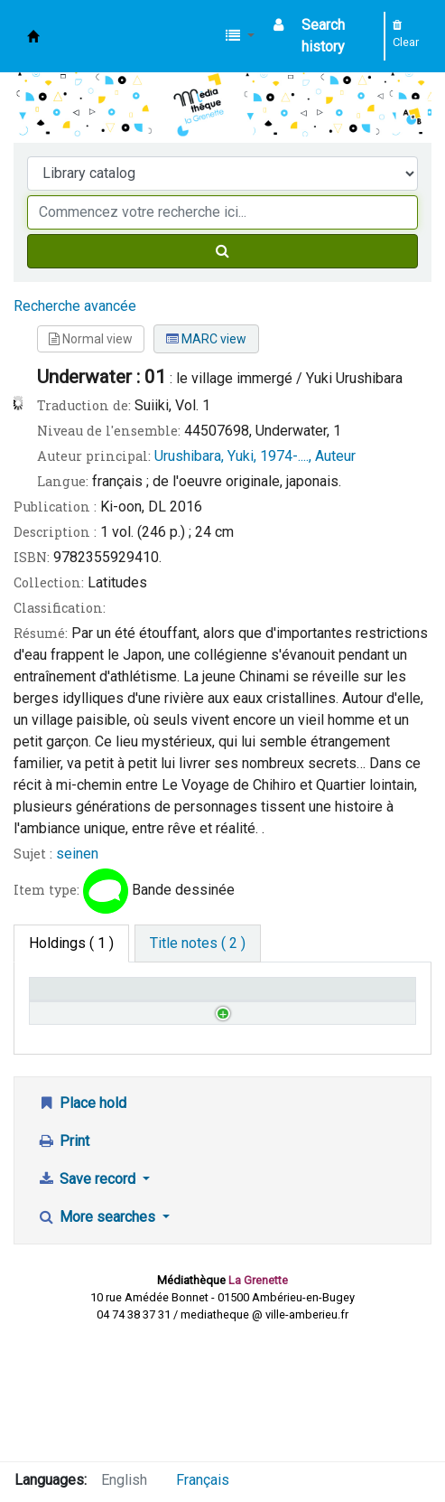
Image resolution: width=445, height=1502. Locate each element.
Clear (406, 34)
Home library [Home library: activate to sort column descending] (59, 1006)
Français (202, 1479)
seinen (77, 853)
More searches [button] (98, 1339)
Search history (323, 35)
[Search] (222, 251)
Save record (88, 1301)
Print (63, 1263)
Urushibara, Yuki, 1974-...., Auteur (255, 456)
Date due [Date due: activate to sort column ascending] (356, 1014)
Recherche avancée (75, 305)
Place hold (81, 1225)
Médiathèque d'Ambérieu (33, 36)
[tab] (197, 943)
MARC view (206, 339)
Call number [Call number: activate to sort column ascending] (159, 1006)
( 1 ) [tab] (71, 943)
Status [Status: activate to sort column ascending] (253, 1014)
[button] (240, 36)
